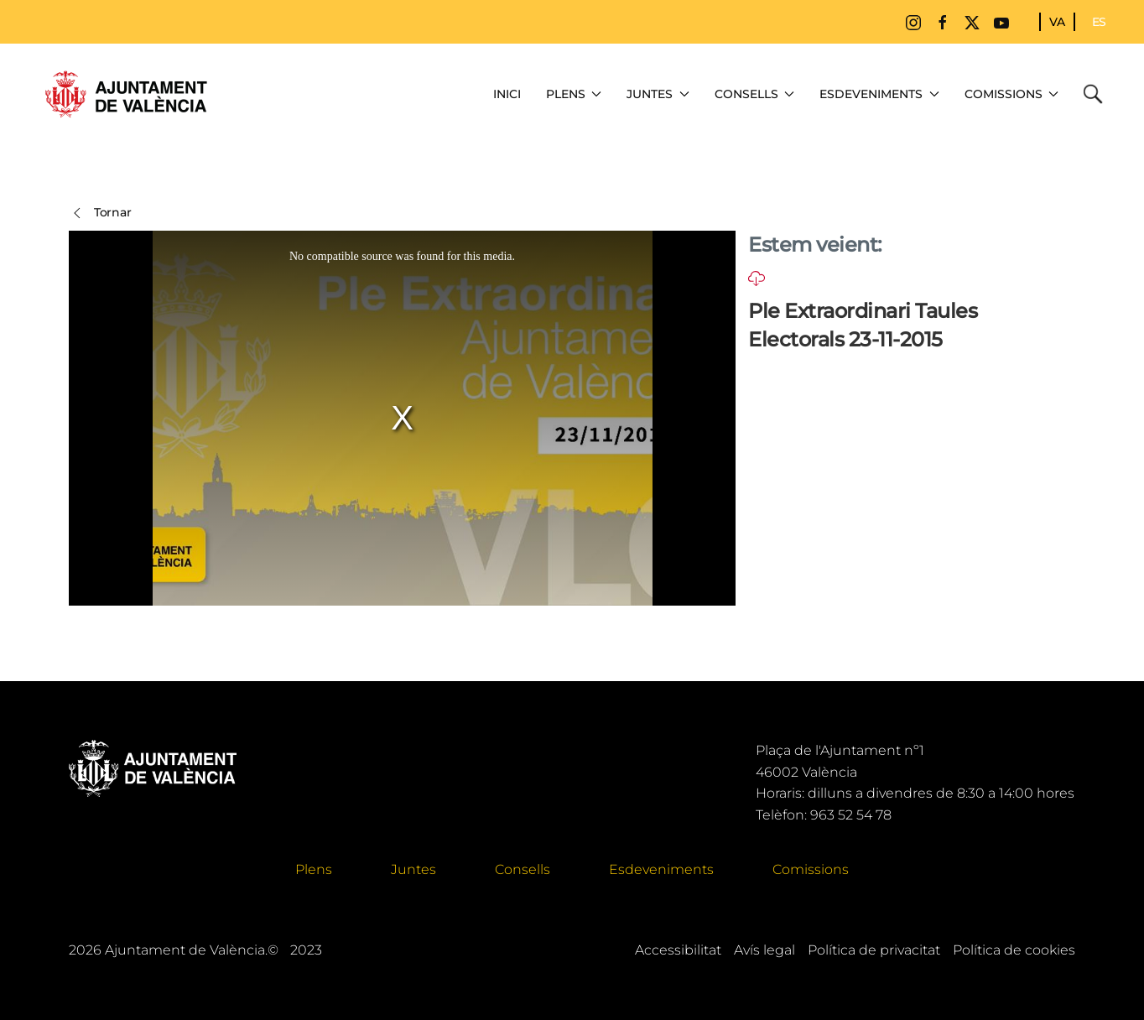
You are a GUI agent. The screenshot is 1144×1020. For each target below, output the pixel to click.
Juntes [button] (658, 93)
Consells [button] (755, 93)
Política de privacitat (874, 950)
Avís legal (764, 950)
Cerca (1097, 94)
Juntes (413, 869)
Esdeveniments (661, 869)
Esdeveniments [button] (879, 93)
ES (1099, 21)
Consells (522, 869)
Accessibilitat (678, 950)
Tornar (100, 213)
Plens (313, 869)
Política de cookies (1014, 950)
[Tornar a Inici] (126, 94)
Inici (507, 93)
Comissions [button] (1012, 93)
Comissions (810, 869)
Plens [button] (574, 93)
